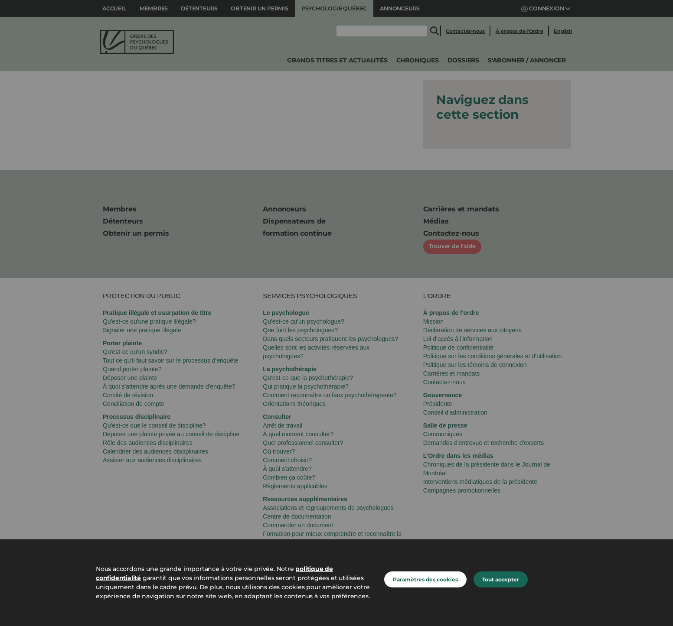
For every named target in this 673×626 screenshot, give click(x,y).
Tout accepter (500, 579)
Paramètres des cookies (425, 579)
